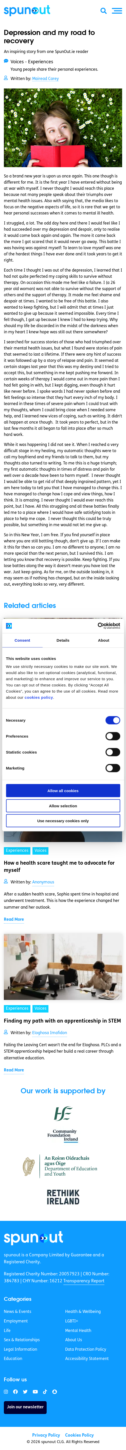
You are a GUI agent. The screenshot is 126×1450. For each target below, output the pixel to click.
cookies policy (39, 697)
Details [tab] (63, 640)
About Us (73, 1340)
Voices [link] (40, 851)
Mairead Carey (45, 79)
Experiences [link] (17, 851)
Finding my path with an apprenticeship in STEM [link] (62, 1021)
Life (7, 1331)
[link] (33, 1238)
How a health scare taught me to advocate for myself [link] (59, 867)
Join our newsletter (25, 1407)
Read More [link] (14, 920)
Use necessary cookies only (63, 821)
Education (13, 1359)
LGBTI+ (71, 1321)
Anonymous (43, 882)
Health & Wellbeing (83, 1312)
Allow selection (63, 805)
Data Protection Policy (85, 1350)
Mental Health (78, 1331)
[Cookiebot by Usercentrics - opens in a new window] (97, 626)
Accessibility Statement (87, 1359)
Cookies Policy (79, 1435)
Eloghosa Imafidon (49, 1033)
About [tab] (103, 640)
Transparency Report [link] (83, 1281)
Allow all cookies (63, 791)
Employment (16, 1321)
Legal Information (20, 1350)
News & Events (17, 1312)
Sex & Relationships (22, 1340)
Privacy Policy (46, 1435)
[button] (117, 11)
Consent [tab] (22, 640)
